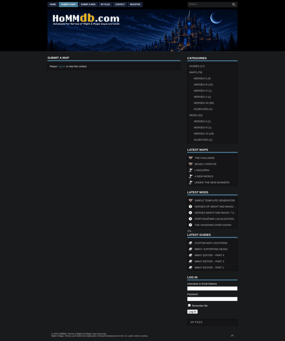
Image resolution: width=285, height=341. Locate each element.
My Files (105, 4)
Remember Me (200, 305)
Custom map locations (208, 243)
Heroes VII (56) (204, 102)
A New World (201, 177)
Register (135, 4)
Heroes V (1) (202, 96)
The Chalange (202, 158)
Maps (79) (196, 72)
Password (192, 294)
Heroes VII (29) (204, 133)
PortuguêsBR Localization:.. (212, 219)
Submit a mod (88, 4)
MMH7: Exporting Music (208, 250)
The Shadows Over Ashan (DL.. (209, 226)
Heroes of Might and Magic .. (212, 207)
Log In (192, 311)
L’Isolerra (199, 171)
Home (53, 4)
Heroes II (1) (202, 121)
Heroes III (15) (203, 84)
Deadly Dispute (203, 165)
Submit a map (68, 4)
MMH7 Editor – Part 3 (206, 262)
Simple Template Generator (212, 201)
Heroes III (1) (202, 127)
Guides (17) (197, 66)
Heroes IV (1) (203, 90)
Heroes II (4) (202, 78)
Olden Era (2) (203, 109)
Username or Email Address (202, 283)
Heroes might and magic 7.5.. (212, 213)
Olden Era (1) (203, 139)
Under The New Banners (209, 183)
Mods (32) (196, 115)
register (62, 66)
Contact (120, 4)
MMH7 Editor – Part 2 (206, 268)
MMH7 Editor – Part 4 (206, 256)
